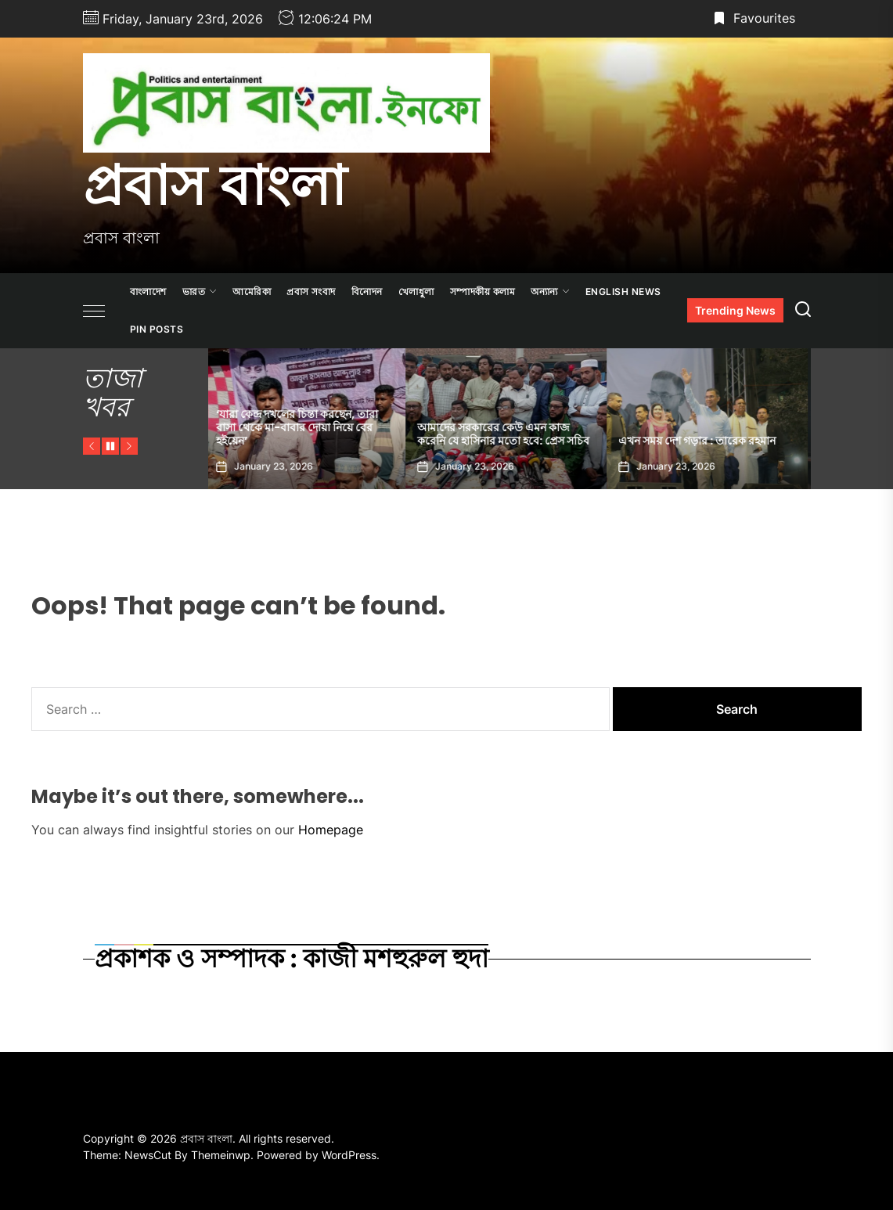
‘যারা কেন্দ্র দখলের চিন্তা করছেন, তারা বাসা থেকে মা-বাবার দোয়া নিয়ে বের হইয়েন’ (301, 427)
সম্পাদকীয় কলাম (483, 291)
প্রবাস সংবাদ (311, 291)
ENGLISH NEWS (623, 291)
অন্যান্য (550, 291)
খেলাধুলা (416, 291)
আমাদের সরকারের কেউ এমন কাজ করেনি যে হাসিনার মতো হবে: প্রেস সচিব (507, 434)
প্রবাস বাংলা (214, 185)
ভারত (200, 291)
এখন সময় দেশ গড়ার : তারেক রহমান (701, 440)
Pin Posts (157, 329)
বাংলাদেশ (148, 291)
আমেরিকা (251, 291)
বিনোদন (367, 291)
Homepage (330, 829)
